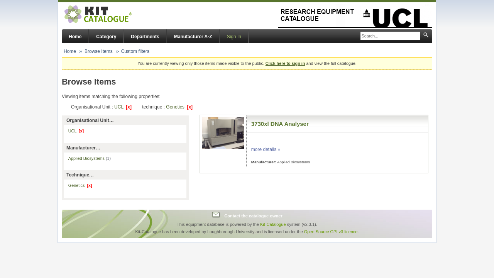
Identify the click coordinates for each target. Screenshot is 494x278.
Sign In (234, 36)
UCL (123, 107)
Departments (145, 36)
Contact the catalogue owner (253, 216)
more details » (265, 149)
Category (106, 36)
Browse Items (99, 51)
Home (75, 36)
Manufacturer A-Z (193, 36)
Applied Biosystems (89, 158)
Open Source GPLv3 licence (331, 231)
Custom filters (135, 51)
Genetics (179, 107)
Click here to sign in (285, 63)
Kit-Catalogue (273, 224)
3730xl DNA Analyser (280, 123)
